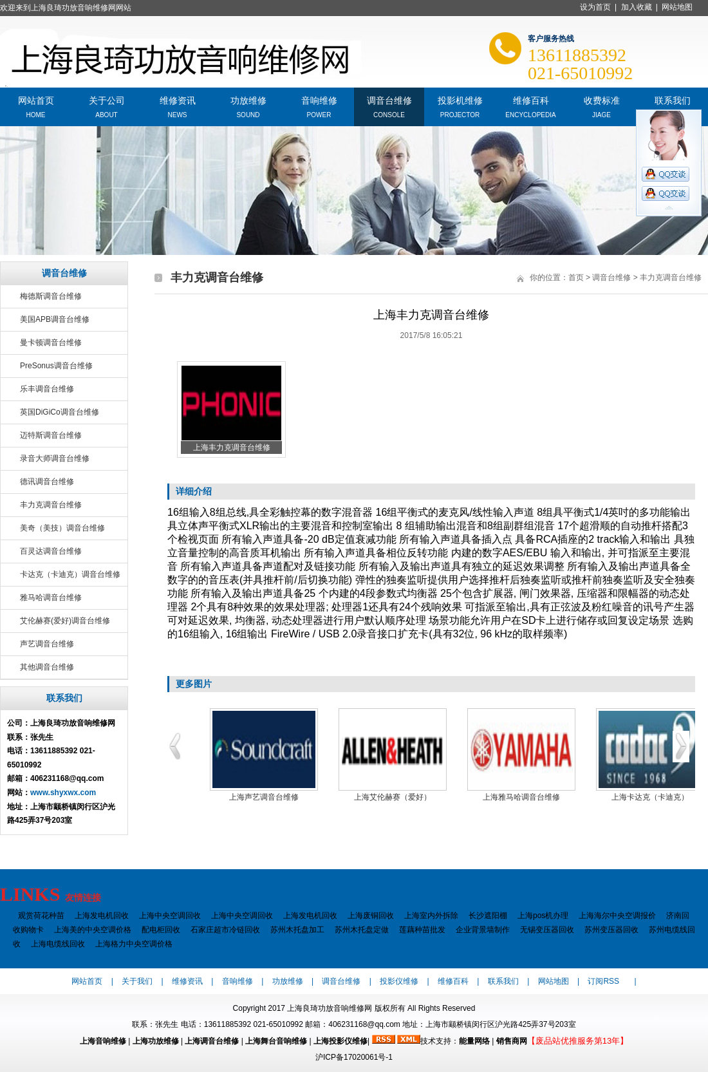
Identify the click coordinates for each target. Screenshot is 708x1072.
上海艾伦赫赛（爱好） (392, 797)
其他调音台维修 (47, 667)
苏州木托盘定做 (362, 929)
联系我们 (673, 99)
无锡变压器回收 (547, 929)
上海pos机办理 (542, 915)
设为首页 (595, 7)
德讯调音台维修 (47, 481)
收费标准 (602, 99)
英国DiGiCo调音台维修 (59, 412)
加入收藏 (636, 7)
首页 (576, 277)
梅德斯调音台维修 (51, 296)
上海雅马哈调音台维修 (521, 797)
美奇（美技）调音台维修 (62, 527)
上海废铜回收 (371, 915)
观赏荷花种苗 (41, 915)
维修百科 (531, 99)
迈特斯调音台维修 (51, 435)
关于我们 (137, 981)
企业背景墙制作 (483, 929)
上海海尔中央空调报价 (617, 915)
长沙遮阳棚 (488, 915)
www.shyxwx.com (63, 792)
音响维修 (319, 99)
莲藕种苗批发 (422, 929)
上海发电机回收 (102, 915)
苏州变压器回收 (611, 929)
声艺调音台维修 (47, 643)
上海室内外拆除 (431, 915)
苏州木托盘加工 (297, 929)
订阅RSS (603, 981)
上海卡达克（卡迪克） (650, 797)
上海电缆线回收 (58, 943)
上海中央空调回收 (170, 915)
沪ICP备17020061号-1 (354, 1057)
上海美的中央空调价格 (92, 929)
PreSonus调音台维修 (56, 365)
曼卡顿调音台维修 (51, 342)
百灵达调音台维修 (51, 551)
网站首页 (36, 99)
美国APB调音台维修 (54, 319)
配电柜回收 (161, 929)
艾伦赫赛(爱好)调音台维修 (65, 620)
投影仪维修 (399, 981)
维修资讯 (178, 99)
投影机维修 (460, 99)
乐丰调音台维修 (47, 388)
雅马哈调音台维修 (51, 597)
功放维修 (248, 99)
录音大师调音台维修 (54, 458)
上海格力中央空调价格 (133, 943)
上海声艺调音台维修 (264, 797)
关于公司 (107, 99)
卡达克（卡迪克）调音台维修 (70, 574)
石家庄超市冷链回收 (225, 929)
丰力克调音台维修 (51, 504)
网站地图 (677, 7)
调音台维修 (389, 99)
